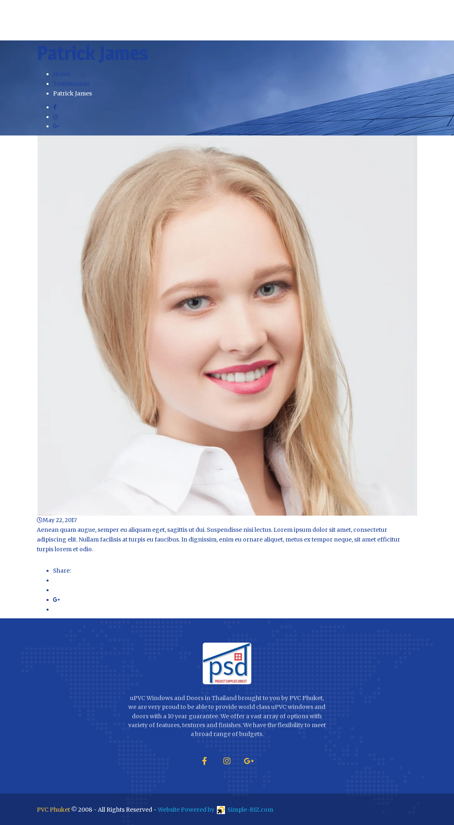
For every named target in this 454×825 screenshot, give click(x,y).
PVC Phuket (53, 809)
